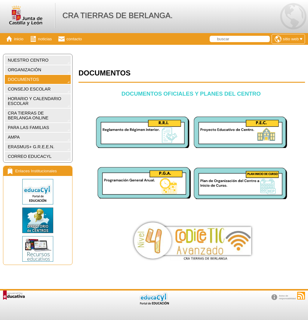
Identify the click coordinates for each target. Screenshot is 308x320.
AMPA (14, 137)
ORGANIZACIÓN (24, 69)
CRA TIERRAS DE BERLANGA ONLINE (28, 115)
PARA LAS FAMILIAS (28, 127)
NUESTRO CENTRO (28, 60)
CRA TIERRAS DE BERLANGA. (117, 15)
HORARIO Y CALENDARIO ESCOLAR (34, 101)
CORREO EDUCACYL (30, 156)
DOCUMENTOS (23, 79)
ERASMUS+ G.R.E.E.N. (31, 146)
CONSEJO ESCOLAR (29, 89)
